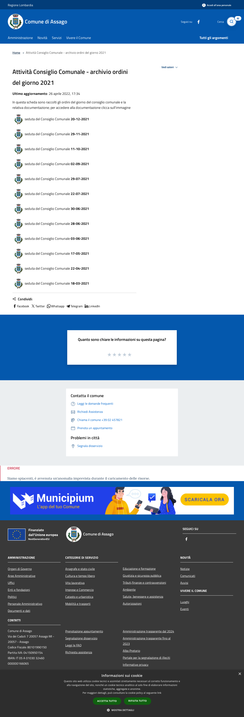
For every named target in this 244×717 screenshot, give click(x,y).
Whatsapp (55, 306)
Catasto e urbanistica (79, 596)
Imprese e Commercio (79, 589)
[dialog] (122, 693)
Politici (12, 596)
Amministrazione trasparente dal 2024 (148, 631)
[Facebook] (197, 21)
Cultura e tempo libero (80, 575)
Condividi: (22, 299)
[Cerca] (231, 21)
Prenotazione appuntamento (84, 631)
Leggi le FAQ (73, 645)
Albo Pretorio (131, 650)
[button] (122, 710)
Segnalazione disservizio (81, 638)
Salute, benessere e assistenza (143, 596)
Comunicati (187, 575)
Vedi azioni (170, 67)
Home (16, 52)
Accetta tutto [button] (107, 701)
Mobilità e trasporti (78, 603)
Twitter (38, 306)
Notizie (185, 568)
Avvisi (184, 582)
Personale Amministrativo (25, 603)
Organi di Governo (20, 568)
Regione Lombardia (20, 5)
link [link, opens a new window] (159, 692)
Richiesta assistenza (78, 652)
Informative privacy (135, 664)
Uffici (11, 582)
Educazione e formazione (139, 568)
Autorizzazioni (132, 603)
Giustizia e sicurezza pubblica (142, 575)
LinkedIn (92, 306)
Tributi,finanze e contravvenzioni (144, 582)
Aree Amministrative (21, 575)
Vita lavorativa (75, 582)
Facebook (20, 306)
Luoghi (184, 602)
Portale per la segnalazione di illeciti (146, 657)
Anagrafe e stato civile (80, 568)
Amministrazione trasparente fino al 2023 (147, 641)
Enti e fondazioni (19, 589)
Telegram (74, 306)
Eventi (184, 609)
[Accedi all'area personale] (216, 5)
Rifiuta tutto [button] (137, 700)
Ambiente (129, 589)
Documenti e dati (19, 610)
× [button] (239, 674)
